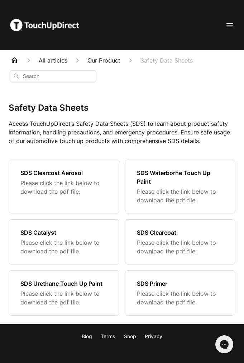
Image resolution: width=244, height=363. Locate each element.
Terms (108, 336)
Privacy (153, 336)
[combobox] (53, 76)
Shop (130, 336)
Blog (87, 336)
